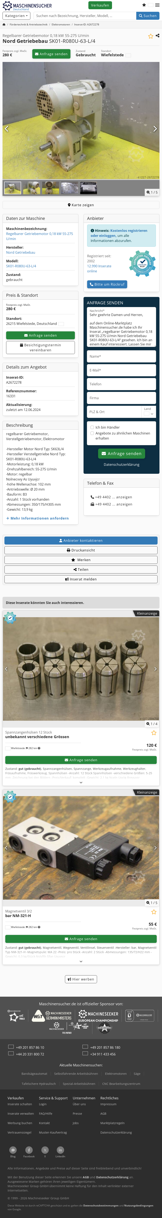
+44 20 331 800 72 (30, 1054)
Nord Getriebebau (20, 252)
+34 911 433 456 (103, 1054)
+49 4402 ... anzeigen (111, 497)
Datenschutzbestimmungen (101, 1205)
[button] (157, 5)
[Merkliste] (144, 5)
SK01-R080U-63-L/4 (21, 266)
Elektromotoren (116, 1074)
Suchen (148, 15)
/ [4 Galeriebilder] (151, 724)
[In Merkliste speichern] (151, 36)
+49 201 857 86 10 (30, 1047)
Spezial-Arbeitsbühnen (79, 1084)
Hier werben (81, 979)
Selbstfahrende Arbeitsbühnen (76, 1074)
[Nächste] (155, 129)
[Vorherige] (7, 129)
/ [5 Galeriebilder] (152, 192)
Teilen (81, 569)
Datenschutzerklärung (121, 464)
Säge (137, 1074)
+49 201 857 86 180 (105, 1047)
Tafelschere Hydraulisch (39, 1084)
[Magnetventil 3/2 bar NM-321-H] (81, 848)
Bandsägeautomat (34, 1074)
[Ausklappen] (81, 782)
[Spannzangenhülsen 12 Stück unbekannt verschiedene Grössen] (81, 669)
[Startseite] (4, 24)
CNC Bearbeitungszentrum (121, 1084)
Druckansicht (81, 550)
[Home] (28, 24)
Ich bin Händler (108, 427)
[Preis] (144, 747)
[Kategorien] (16, 16)
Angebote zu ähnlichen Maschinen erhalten (123, 436)
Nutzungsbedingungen (138, 1205)
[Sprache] (150, 5)
